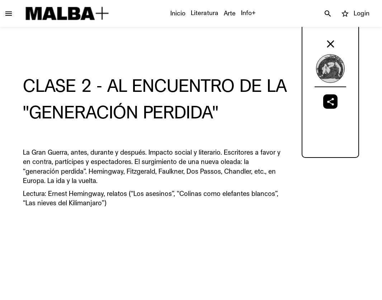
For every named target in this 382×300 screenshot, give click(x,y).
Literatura (204, 13)
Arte (230, 13)
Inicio (177, 13)
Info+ (248, 13)
